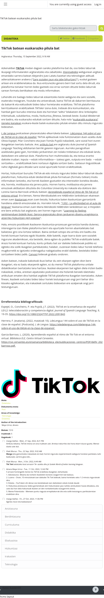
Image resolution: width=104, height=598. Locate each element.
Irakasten (10, 556)
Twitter (65, 38)
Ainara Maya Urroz (14, 469)
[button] (42, 4)
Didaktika (10, 532)
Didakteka (6, 403)
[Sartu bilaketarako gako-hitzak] (73, 28)
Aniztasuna (11, 508)
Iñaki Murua (11, 451)
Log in (97, 4)
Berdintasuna (12, 516)
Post (3, 409)
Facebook (79, 38)
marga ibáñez (12, 441)
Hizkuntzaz (11, 548)
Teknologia (11, 564)
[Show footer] (96, 590)
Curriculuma (12, 524)
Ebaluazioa (11, 540)
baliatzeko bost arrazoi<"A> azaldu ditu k (31, 464)
